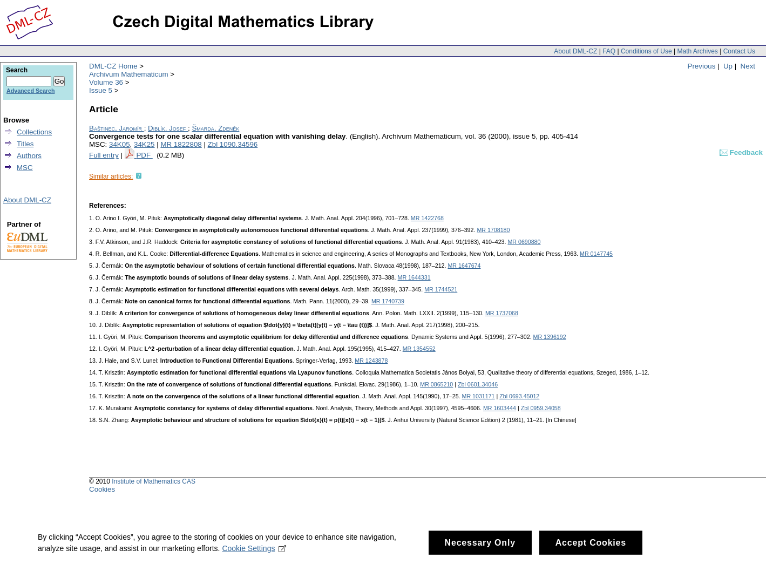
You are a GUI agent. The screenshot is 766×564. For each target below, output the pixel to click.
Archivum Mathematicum (128, 74)
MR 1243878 (371, 360)
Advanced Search (30, 90)
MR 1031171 (478, 396)
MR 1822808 (180, 144)
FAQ (608, 51)
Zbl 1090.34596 (233, 144)
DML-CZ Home (113, 66)
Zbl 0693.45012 (519, 396)
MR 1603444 (499, 408)
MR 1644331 (414, 277)
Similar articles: (111, 176)
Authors (29, 156)
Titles (25, 144)
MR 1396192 (549, 337)
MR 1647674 (464, 265)
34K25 (144, 144)
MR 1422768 (427, 218)
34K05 (119, 144)
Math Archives (697, 51)
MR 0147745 (596, 253)
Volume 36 (106, 82)
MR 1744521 (440, 289)
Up (728, 66)
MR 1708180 (493, 230)
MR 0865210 (436, 384)
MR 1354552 (419, 348)
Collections (34, 132)
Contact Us (739, 51)
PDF (144, 155)
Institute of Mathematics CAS (153, 481)
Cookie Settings (254, 552)
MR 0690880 (523, 242)
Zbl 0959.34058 (541, 408)
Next (748, 66)
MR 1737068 (501, 313)
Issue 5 (100, 90)
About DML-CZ (575, 51)
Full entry (104, 155)
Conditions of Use (646, 51)
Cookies (102, 489)
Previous (702, 66)
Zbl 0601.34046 (478, 384)
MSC (25, 168)
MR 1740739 (387, 301)
